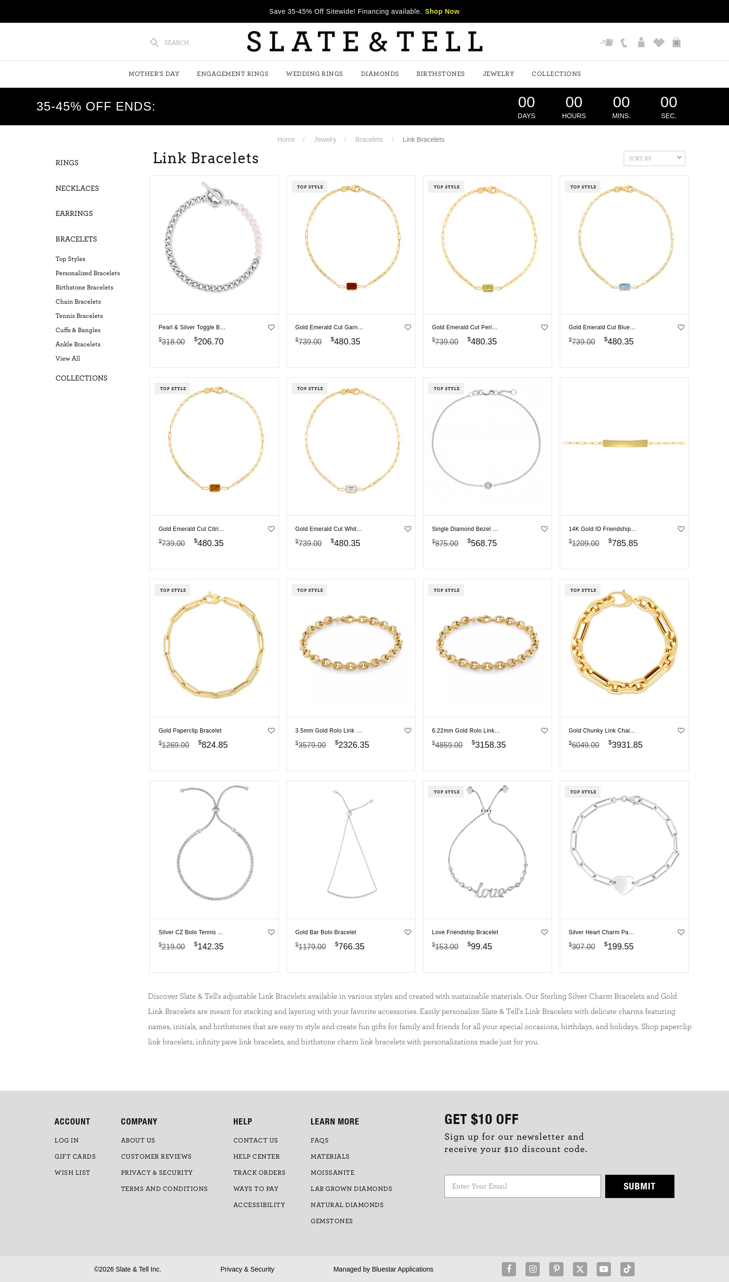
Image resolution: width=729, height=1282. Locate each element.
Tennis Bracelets (79, 316)
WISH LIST (73, 1173)
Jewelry (499, 74)
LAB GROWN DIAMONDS (351, 1189)
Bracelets (369, 139)
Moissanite (332, 1173)
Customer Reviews (156, 1156)
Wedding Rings (314, 74)
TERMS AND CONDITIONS (164, 1189)
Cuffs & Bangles (78, 330)
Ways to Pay (256, 1189)
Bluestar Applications (403, 1269)
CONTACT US (255, 1140)
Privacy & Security (248, 1269)
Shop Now (442, 11)
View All (67, 358)
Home (286, 139)
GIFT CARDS (75, 1156)
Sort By (655, 157)
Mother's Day (154, 74)
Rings (67, 163)
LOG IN (67, 1140)
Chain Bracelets (78, 301)
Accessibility (259, 1205)
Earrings (74, 213)
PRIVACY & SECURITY (157, 1173)
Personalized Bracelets (87, 273)
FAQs (320, 1140)
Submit (640, 1185)
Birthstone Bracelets (84, 287)
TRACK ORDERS (259, 1173)
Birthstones (440, 74)
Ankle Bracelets (78, 344)
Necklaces (77, 188)
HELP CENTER (256, 1156)
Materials (330, 1156)
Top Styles (70, 259)
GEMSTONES (332, 1221)
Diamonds (380, 74)
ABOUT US (138, 1140)
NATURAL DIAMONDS (347, 1205)
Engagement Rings (232, 74)
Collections (556, 74)
